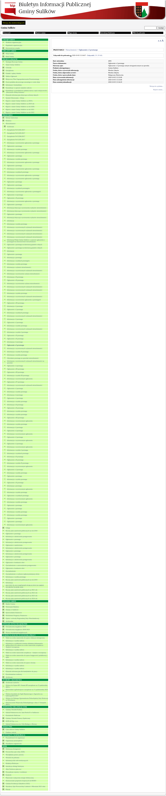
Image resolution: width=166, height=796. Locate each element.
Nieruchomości (11, 123)
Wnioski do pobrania (12, 757)
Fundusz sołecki (11, 732)
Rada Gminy (10, 56)
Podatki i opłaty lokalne (13, 73)
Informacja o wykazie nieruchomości (19, 267)
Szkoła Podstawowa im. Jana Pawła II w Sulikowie (22, 712)
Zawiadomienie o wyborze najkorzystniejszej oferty (22, 574)
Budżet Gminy (10, 604)
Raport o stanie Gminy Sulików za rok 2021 (20, 109)
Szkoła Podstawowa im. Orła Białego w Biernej (21, 724)
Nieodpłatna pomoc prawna (14, 755)
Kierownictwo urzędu (13, 48)
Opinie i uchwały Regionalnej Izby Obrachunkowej (22, 618)
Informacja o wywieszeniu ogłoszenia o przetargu (23, 143)
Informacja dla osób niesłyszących (17, 760)
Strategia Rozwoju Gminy (14, 62)
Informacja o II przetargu (15, 277)
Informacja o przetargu (14, 257)
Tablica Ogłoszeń (11, 76)
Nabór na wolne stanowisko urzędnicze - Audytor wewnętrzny (26, 653)
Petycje (8, 789)
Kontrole (8, 775)
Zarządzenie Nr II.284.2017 (16, 136)
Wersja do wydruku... (156, 86)
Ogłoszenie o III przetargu (15, 369)
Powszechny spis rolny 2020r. (15, 752)
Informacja (10, 251)
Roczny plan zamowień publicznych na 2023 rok (21, 596)
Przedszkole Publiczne (13, 715)
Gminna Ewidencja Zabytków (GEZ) (18, 783)
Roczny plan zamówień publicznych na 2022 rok (21, 593)
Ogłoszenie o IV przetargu (15, 382)
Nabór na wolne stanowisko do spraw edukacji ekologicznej (25, 638)
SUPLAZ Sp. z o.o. (12, 721)
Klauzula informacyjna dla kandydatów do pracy (21, 671)
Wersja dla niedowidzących (14, 23)
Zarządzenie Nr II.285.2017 (16, 139)
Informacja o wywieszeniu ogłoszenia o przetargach (24, 191)
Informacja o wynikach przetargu (18, 172)
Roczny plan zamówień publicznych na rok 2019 (21, 580)
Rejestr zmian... (158, 90)
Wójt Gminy (10, 53)
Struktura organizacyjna (13, 42)
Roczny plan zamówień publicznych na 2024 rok (21, 598)
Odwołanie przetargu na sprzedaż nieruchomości (23, 358)
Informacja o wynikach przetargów (18, 188)
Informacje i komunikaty (14, 85)
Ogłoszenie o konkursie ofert (15, 562)
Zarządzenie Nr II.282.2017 (16, 130)
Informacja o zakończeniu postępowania (19, 536)
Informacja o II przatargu (15, 457)
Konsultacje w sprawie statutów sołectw (19, 88)
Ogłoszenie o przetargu (14, 146)
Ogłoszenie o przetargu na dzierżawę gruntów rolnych (24, 244)
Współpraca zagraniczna (13, 743)
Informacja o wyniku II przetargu (18, 352)
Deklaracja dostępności (13, 749)
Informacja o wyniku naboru (15, 641)
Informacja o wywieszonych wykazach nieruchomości (24, 227)
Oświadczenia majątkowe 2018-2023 (18, 629)
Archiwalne (9, 621)
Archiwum (10, 126)
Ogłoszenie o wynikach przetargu (18, 495)
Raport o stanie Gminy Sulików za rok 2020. (20, 106)
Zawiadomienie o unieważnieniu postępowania (21, 565)
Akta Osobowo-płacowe (13, 769)
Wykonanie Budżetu (12, 607)
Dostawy (8, 121)
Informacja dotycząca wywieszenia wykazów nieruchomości (26, 208)
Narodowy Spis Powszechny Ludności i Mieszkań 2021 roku (25, 786)
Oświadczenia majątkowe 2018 (16, 627)
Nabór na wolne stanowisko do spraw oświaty (20, 663)
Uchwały (9, 68)
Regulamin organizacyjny (14, 45)
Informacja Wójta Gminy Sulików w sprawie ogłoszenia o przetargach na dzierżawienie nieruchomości (26, 241)
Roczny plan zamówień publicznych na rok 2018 (21, 531)
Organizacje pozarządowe (14, 741)
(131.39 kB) (94, 55)
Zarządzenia (10, 70)
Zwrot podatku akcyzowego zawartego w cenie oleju (23, 82)
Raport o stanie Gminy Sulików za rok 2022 (20, 112)
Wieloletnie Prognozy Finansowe (16, 615)
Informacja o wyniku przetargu (17, 149)
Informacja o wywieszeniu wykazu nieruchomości (23, 274)
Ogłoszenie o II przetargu (15, 198)
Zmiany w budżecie (12, 610)
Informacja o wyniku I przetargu (17, 332)
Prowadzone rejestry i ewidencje (16, 772)
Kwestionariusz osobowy (14, 674)
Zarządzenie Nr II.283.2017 (16, 133)
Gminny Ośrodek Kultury (14, 710)
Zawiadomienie (11, 571)
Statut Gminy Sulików (13, 65)
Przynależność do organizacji (15, 738)
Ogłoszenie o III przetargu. (16, 303)
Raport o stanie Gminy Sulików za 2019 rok (20, 104)
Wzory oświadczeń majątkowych (16, 632)
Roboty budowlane (12, 118)
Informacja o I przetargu (15, 306)
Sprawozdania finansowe (14, 613)
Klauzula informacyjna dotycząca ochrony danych (22, 95)
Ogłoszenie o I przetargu (15, 195)
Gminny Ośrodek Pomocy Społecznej (18, 718)
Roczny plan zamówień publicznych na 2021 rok (21, 590)
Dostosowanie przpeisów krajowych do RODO (21, 781)
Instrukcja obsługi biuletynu (15, 766)
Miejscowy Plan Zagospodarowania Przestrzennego (22, 79)
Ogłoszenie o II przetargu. (15, 280)
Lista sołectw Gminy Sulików (15, 729)
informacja (10, 221)
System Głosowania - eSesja (15, 98)
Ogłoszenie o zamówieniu (14, 545)
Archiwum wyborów (12, 682)
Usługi (8, 528)
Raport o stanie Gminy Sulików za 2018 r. (19, 101)
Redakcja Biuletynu (12, 763)
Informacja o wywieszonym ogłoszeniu (20, 379)
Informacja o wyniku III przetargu (18, 375)
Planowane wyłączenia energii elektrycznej (20, 778)
